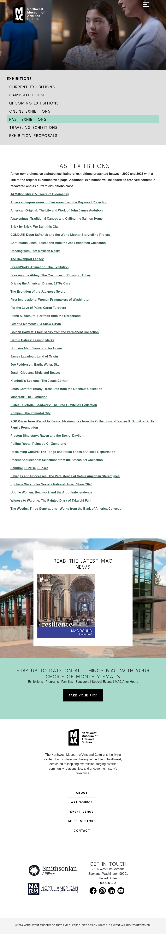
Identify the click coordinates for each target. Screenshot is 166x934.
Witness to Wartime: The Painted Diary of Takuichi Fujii (50, 500)
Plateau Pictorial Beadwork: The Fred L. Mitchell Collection (53, 405)
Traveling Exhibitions (33, 127)
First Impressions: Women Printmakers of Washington (50, 299)
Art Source (82, 802)
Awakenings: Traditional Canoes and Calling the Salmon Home (56, 218)
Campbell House (27, 95)
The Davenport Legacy (27, 259)
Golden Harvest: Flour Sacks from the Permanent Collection (54, 332)
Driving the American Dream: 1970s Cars (40, 283)
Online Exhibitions (29, 111)
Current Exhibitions (32, 87)
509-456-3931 (108, 883)
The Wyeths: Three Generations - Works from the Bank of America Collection (66, 508)
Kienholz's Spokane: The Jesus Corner (39, 380)
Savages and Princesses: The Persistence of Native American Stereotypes (65, 476)
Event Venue (81, 811)
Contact (82, 830)
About (82, 792)
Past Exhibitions (27, 119)
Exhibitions (19, 78)
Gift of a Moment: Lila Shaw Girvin (35, 324)
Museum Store (81, 821)
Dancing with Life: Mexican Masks (35, 251)
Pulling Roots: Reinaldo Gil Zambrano (38, 443)
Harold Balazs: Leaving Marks (32, 340)
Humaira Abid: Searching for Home (36, 348)
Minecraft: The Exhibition (28, 397)
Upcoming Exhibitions (34, 103)
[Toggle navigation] (145, 15)
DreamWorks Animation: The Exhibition (39, 267)
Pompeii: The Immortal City (30, 413)
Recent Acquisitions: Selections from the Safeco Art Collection (56, 460)
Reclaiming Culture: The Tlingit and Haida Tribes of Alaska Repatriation (62, 451)
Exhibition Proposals (33, 135)
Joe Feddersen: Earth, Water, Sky (34, 364)
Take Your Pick (83, 695)
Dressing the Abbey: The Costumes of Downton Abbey (50, 275)
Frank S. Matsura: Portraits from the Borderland (45, 316)
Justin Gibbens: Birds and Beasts (35, 372)
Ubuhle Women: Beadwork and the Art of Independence (51, 492)
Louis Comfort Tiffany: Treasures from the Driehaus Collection (56, 389)
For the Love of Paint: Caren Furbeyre (38, 307)
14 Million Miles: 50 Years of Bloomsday (39, 194)
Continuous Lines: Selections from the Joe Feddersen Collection (58, 243)
